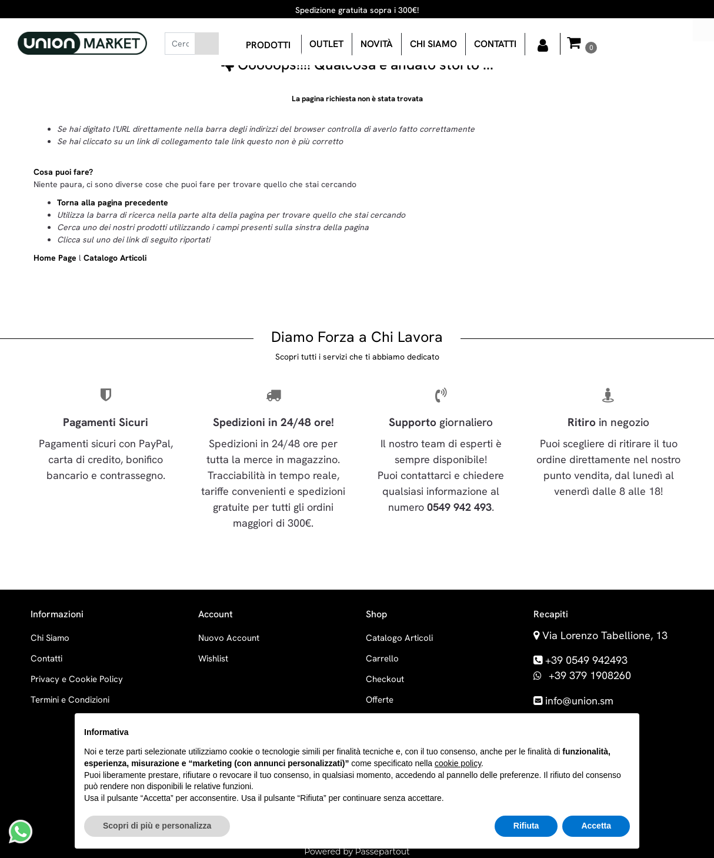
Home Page (56, 257)
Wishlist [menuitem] (213, 658)
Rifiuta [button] (526, 825)
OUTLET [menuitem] (326, 44)
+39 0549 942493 (586, 660)
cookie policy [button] (458, 763)
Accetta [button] (596, 825)
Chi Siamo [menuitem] (50, 638)
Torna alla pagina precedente (112, 202)
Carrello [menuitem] (382, 658)
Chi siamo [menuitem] (433, 44)
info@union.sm (579, 700)
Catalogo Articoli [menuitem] (399, 638)
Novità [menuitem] (377, 44)
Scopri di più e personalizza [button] (157, 825)
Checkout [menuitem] (385, 679)
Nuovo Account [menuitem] (228, 638)
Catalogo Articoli (115, 257)
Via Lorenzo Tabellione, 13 (605, 635)
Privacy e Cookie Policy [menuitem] (77, 679)
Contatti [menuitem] (495, 44)
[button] (207, 43)
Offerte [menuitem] (379, 700)
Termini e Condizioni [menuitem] (70, 700)
